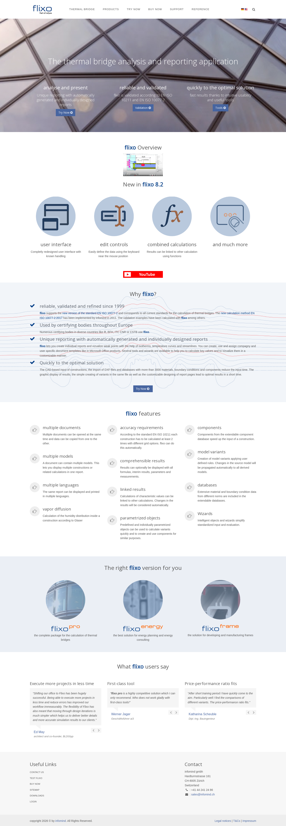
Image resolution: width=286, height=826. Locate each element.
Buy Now (155, 9)
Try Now (133, 9)
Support (177, 9)
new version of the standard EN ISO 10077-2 (90, 313)
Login (33, 801)
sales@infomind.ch (203, 794)
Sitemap (34, 790)
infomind (60, 820)
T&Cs (236, 820)
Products (111, 9)
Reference (200, 9)
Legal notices (223, 820)
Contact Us (37, 772)
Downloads (37, 795)
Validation (143, 108)
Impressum (249, 820)
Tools (220, 108)
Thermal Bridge (82, 9)
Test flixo (36, 778)
